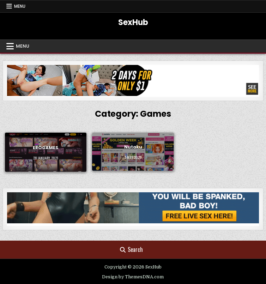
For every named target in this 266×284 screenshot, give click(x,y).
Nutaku (133, 147)
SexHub (133, 22)
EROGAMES (45, 148)
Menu (19, 6)
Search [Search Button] (131, 249)
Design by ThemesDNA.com (133, 276)
